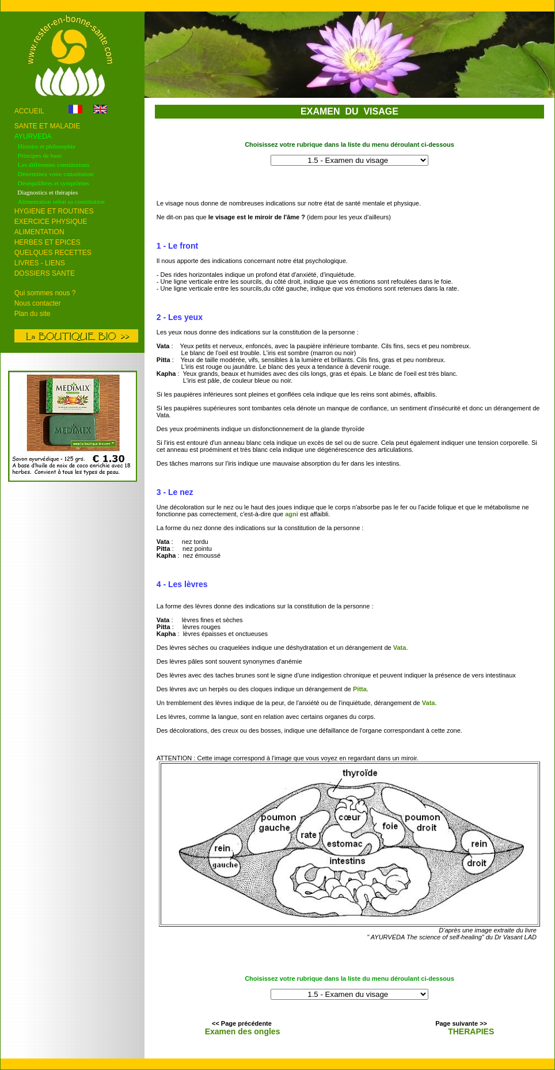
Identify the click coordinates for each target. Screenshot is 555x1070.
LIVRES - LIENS (39, 263)
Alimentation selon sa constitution (61, 201)
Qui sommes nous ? (45, 293)
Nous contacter (37, 303)
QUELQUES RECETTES (53, 253)
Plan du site (32, 314)
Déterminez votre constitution (55, 173)
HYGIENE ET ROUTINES (54, 211)
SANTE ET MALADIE (47, 126)
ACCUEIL (30, 111)
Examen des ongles (242, 1031)
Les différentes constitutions (53, 164)
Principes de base (40, 155)
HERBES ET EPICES (47, 242)
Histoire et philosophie (46, 146)
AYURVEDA (33, 136)
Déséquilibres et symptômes (53, 183)
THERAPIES (471, 1031)
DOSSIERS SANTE (44, 273)
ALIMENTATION (39, 232)
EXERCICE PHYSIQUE (51, 222)
